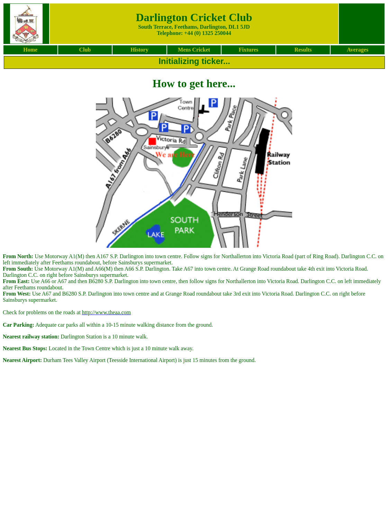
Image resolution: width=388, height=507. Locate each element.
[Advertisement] (193, 484)
